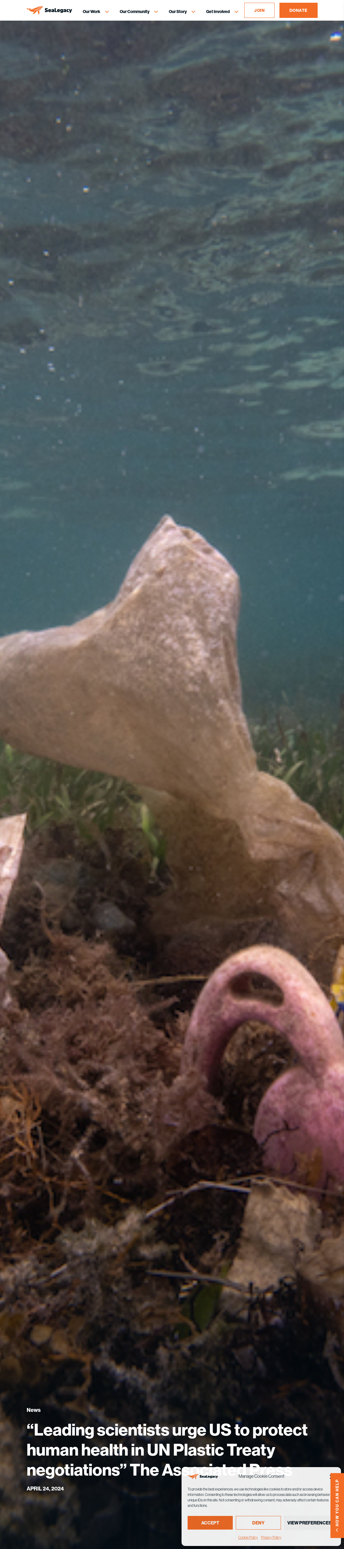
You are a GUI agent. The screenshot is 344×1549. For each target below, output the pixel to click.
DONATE (298, 10)
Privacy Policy (271, 1537)
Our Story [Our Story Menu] (178, 11)
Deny (258, 1523)
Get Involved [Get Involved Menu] (218, 11)
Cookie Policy (248, 1537)
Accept (210, 1523)
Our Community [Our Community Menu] (134, 11)
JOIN (259, 10)
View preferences (309, 1523)
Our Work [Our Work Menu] (91, 11)
